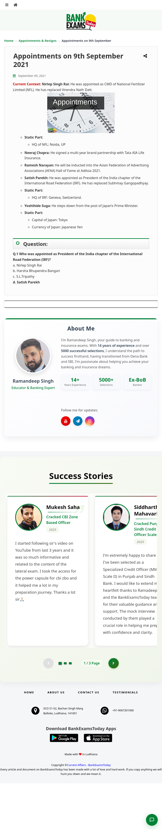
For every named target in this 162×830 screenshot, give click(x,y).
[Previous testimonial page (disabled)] (48, 710)
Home (9, 40)
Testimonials (125, 739)
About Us (56, 739)
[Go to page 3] (70, 710)
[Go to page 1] (60, 709)
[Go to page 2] (65, 710)
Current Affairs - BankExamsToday (89, 812)
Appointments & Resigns (38, 40)
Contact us (88, 739)
